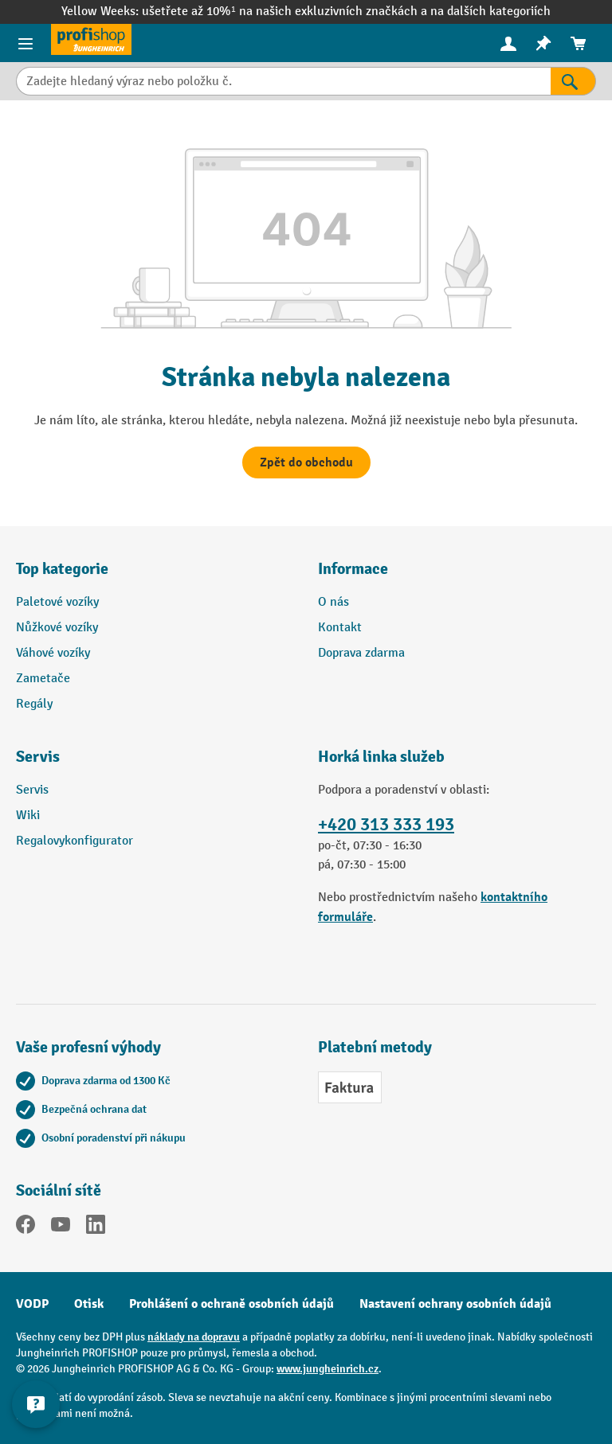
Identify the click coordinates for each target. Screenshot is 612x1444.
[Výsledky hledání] (573, 81)
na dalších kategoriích (490, 11)
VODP (32, 1304)
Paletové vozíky (57, 602)
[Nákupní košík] (578, 43)
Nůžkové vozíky (57, 627)
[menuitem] (508, 43)
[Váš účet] (508, 43)
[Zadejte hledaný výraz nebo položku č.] (283, 81)
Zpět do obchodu (306, 462)
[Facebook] (25, 1227)
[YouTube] (60, 1227)
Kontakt (340, 627)
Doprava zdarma (361, 653)
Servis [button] (38, 757)
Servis (32, 790)
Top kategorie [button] (62, 569)
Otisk (89, 1304)
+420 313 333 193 (386, 825)
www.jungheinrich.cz (328, 1369)
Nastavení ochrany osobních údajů (455, 1304)
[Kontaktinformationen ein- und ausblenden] (36, 1404)
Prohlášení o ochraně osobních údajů (231, 1304)
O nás (333, 602)
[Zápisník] (543, 43)
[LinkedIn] (95, 1227)
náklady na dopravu (193, 1337)
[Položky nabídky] (25, 43)
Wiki (28, 815)
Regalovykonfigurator (74, 841)
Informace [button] (353, 569)
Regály (34, 704)
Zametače (43, 678)
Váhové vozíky (53, 653)
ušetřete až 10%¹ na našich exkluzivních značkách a (286, 11)
